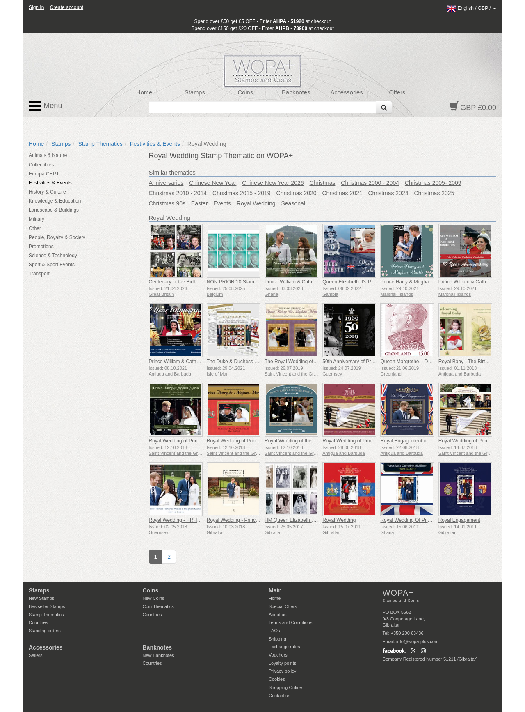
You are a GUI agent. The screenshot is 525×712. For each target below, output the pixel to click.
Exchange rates (284, 646)
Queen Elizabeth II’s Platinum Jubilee (363, 282)
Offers (397, 92)
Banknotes (296, 92)
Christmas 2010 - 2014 (178, 193)
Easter (199, 203)
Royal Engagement (459, 520)
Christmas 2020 (296, 193)
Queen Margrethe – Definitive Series (420, 361)
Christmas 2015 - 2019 (241, 193)
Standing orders (45, 630)
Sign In (36, 7)
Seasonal (293, 203)
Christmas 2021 (342, 193)
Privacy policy (282, 670)
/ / (471, 8)
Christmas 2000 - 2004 (370, 183)
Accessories (346, 92)
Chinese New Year (212, 183)
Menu (45, 106)
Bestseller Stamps (47, 606)
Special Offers (283, 606)
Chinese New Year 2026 (273, 183)
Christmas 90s (167, 203)
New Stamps (41, 598)
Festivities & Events (155, 144)
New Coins (153, 598)
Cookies (277, 679)
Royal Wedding (256, 203)
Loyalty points (282, 663)
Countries (38, 622)
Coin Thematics (158, 606)
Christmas (322, 183)
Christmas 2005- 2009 (433, 183)
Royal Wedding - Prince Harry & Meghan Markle (259, 520)
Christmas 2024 (388, 193)
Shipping (277, 638)
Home (144, 92)
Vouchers (278, 654)
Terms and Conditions (290, 622)
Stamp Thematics (100, 144)
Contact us (279, 695)
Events (222, 203)
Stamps (195, 92)
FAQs (274, 630)
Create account (66, 7)
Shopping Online (285, 687)
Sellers (36, 655)
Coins (245, 92)
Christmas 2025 (434, 193)
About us (277, 614)
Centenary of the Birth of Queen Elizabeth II (196, 282)
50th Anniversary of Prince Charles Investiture (372, 361)
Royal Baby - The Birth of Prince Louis (480, 361)
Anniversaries (166, 183)
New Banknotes (158, 655)
